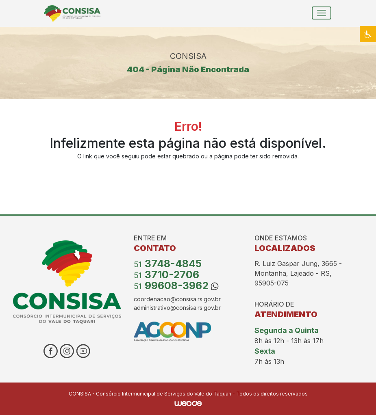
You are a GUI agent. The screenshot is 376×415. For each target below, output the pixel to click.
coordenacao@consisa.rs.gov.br (177, 299)
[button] (368, 34)
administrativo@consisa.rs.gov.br (177, 307)
